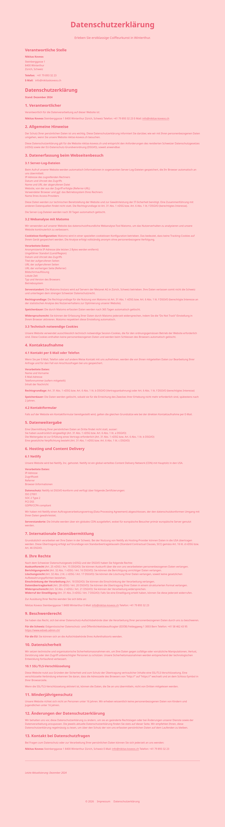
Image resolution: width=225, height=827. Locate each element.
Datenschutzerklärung (126, 801)
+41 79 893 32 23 (46, 75)
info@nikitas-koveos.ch (155, 118)
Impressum (103, 801)
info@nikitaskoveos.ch (48, 80)
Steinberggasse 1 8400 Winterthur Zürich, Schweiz (35, 65)
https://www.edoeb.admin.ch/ (42, 630)
